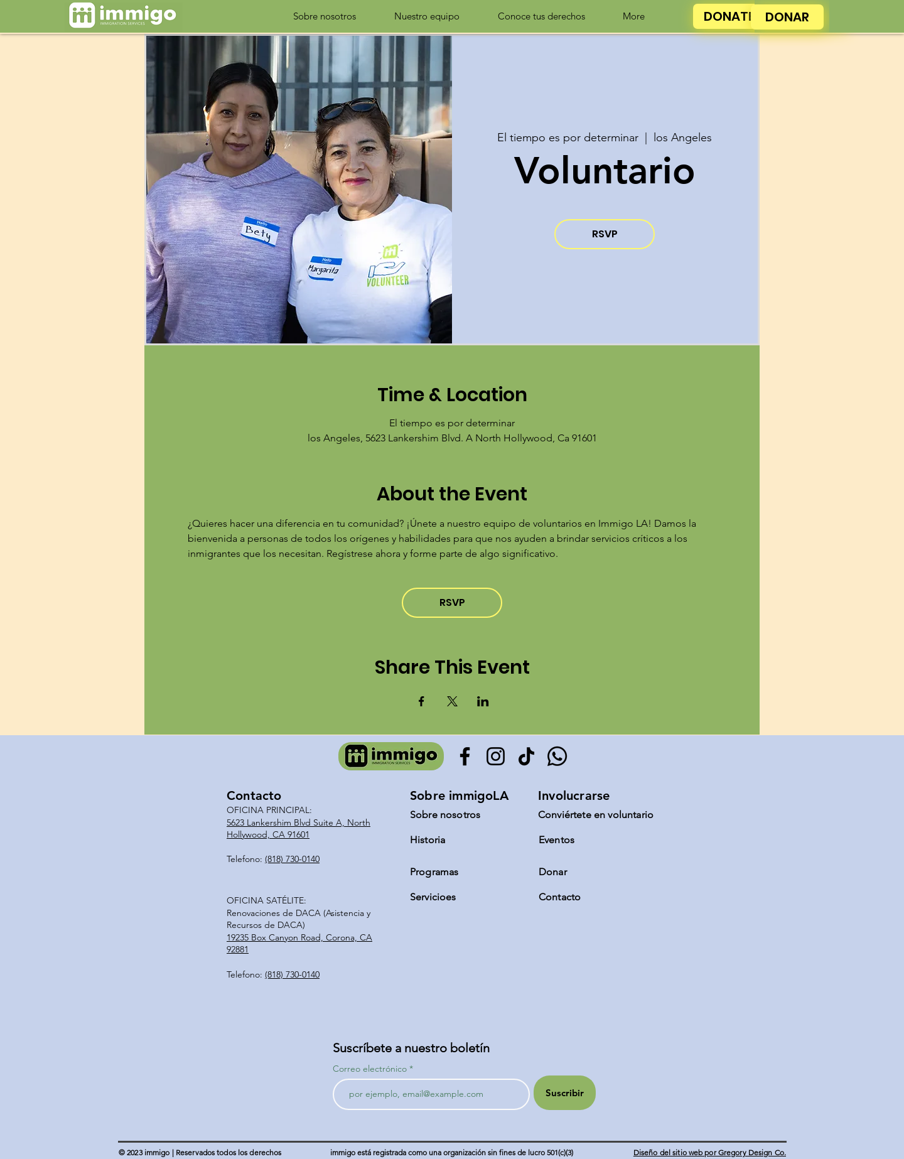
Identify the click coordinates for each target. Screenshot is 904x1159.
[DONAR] (787, 17)
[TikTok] (526, 756)
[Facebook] (465, 756)
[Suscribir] (565, 1092)
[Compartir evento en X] (452, 701)
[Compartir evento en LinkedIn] (483, 701)
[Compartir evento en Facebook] (422, 701)
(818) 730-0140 (292, 859)
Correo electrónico (370, 1068)
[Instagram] (495, 756)
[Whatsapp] (557, 756)
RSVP (605, 234)
